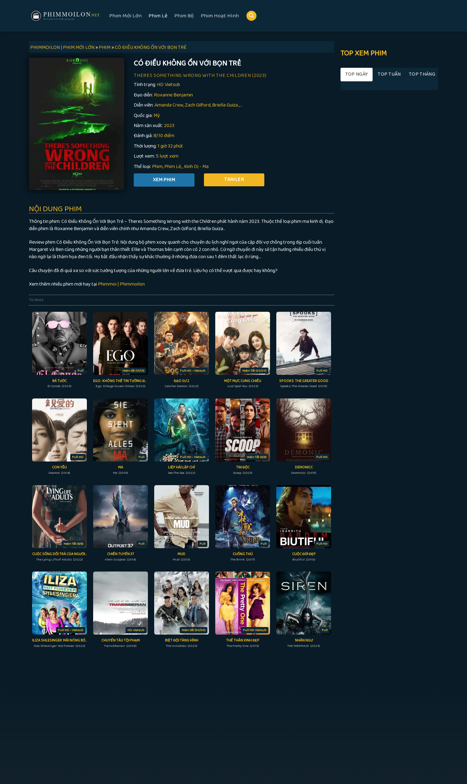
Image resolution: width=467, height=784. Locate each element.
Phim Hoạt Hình (220, 15)
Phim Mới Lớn (125, 15)
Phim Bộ (184, 15)
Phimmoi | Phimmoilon (121, 284)
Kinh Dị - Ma (196, 167)
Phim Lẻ (158, 15)
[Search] (251, 16)
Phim (157, 167)
